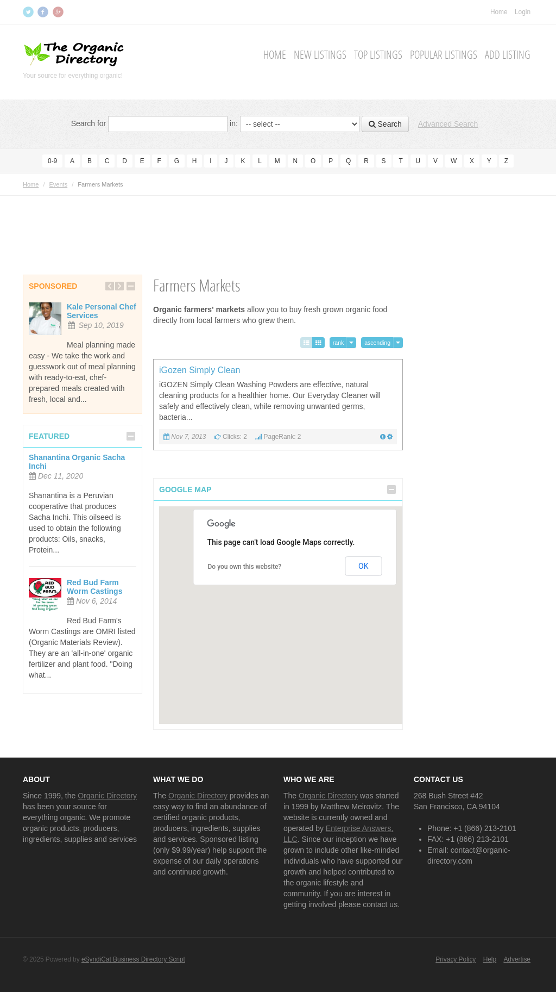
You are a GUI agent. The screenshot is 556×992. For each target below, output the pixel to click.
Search (385, 124)
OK (363, 566)
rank (338, 342)
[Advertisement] (278, 220)
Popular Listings (443, 54)
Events (58, 184)
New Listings (320, 54)
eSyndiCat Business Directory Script (133, 959)
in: (234, 123)
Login (522, 12)
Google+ (59, 12)
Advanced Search (448, 124)
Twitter (29, 12)
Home (499, 12)
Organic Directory (107, 795)
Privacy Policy (455, 959)
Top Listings (378, 54)
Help (489, 959)
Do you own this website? (245, 567)
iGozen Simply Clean (199, 370)
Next (119, 286)
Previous (109, 286)
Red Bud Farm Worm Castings (94, 587)
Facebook (43, 12)
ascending (377, 342)
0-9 (52, 161)
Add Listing (507, 54)
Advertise (516, 959)
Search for (88, 123)
